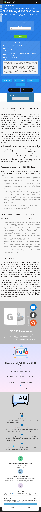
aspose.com (19, 18)
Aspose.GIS (14, 493)
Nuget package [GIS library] (14, 89)
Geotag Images (20, 84)
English (37, 2)
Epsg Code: (20, 26)
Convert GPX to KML (19, 80)
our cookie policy (20, 501)
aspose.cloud (27, 18)
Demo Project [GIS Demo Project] (26, 89)
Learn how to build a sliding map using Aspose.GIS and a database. (20, 8)
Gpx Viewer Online (7, 80)
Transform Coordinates (32, 80)
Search (21, 36)
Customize (12, 507)
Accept (20, 504)
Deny (29, 507)
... (20, 98)
